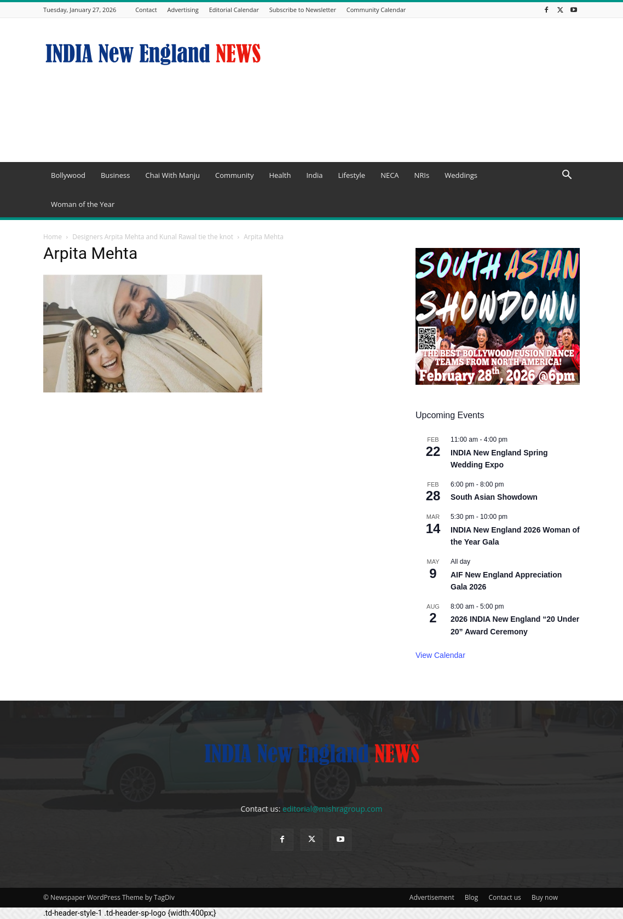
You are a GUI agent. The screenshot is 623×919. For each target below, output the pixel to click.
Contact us (504, 897)
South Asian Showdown (494, 497)
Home (52, 236)
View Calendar (440, 655)
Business (115, 175)
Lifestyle (351, 175)
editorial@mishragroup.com (332, 809)
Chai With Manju (172, 175)
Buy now (545, 897)
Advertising (183, 9)
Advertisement (431, 897)
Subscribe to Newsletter (302, 9)
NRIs (422, 175)
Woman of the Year (82, 204)
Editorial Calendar (234, 9)
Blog (471, 897)
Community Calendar (376, 9)
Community (234, 175)
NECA (389, 175)
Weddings (461, 175)
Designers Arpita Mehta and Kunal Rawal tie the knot (152, 236)
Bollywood (68, 175)
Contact (146, 9)
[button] (566, 176)
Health (280, 175)
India (314, 175)
